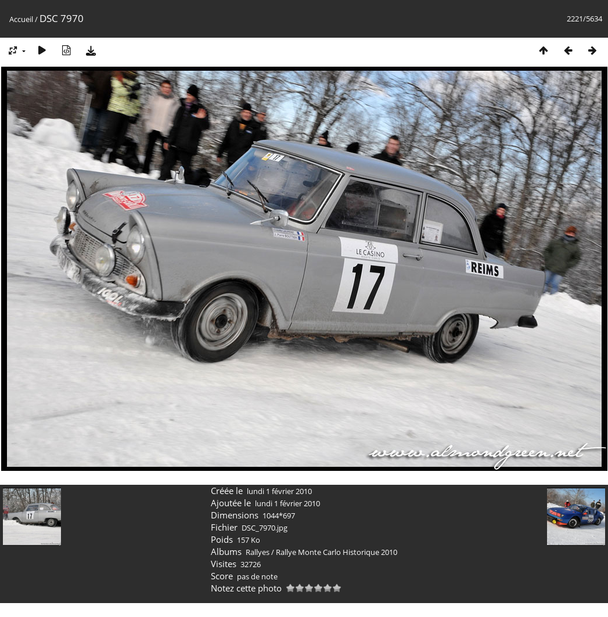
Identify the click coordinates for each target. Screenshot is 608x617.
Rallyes (257, 552)
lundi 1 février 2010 (279, 491)
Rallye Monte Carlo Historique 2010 (336, 552)
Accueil (21, 19)
